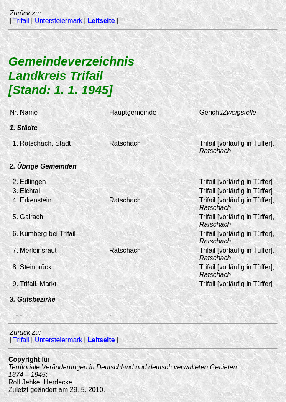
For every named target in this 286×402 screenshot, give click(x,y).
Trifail (21, 20)
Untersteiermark (58, 20)
